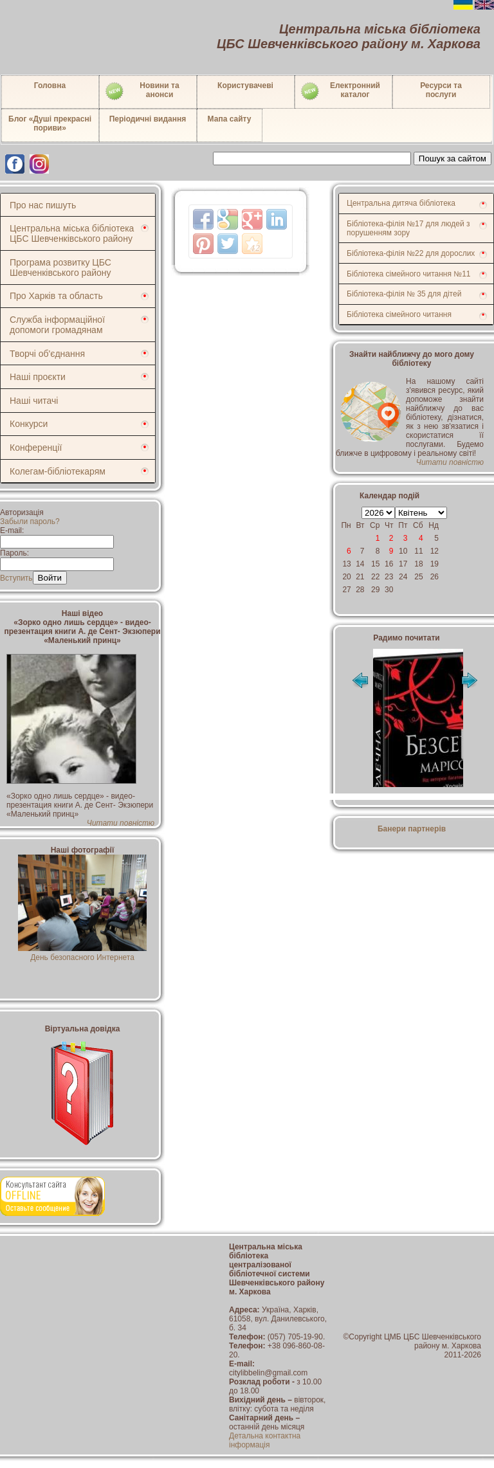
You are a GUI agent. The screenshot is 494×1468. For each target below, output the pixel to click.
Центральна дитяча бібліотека (401, 203)
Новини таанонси (141, 91)
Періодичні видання (148, 118)
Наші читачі (34, 400)
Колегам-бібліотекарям (57, 471)
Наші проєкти (38, 377)
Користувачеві (245, 85)
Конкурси (29, 424)
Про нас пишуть (43, 205)
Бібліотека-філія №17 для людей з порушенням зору (408, 228)
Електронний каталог (340, 91)
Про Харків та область (56, 296)
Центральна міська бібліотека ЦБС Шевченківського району (72, 233)
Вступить (16, 578)
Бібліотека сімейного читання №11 (409, 273)
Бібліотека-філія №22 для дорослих (411, 253)
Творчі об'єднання (47, 354)
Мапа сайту (230, 118)
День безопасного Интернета (82, 953)
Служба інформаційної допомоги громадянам (57, 324)
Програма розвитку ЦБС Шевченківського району (60, 267)
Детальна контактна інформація (264, 1440)
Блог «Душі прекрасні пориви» (49, 123)
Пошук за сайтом (452, 158)
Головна (50, 85)
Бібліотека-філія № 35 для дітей (404, 293)
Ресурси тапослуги (441, 90)
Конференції (36, 447)
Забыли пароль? (30, 521)
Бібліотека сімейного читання (399, 314)
